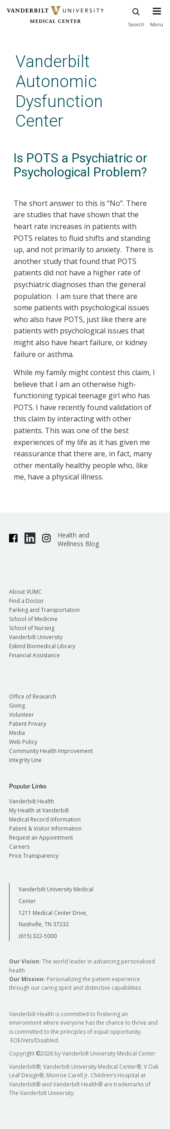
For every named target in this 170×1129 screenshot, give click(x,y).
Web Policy (23, 742)
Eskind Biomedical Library (42, 646)
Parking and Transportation (44, 610)
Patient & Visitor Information (45, 828)
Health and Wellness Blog (78, 539)
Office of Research (32, 696)
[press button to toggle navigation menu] (156, 21)
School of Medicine (33, 619)
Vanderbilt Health (31, 801)
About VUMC (25, 592)
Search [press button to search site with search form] (136, 16)
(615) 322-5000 (38, 936)
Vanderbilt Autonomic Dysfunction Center (59, 91)
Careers (19, 846)
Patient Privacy (27, 724)
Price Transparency (33, 856)
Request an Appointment (41, 837)
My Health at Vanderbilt (39, 810)
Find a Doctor (26, 601)
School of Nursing (31, 628)
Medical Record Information (45, 819)
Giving (17, 705)
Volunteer (21, 714)
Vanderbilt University (36, 637)
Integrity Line (25, 760)
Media (17, 733)
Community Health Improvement (51, 751)
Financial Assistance (34, 655)
